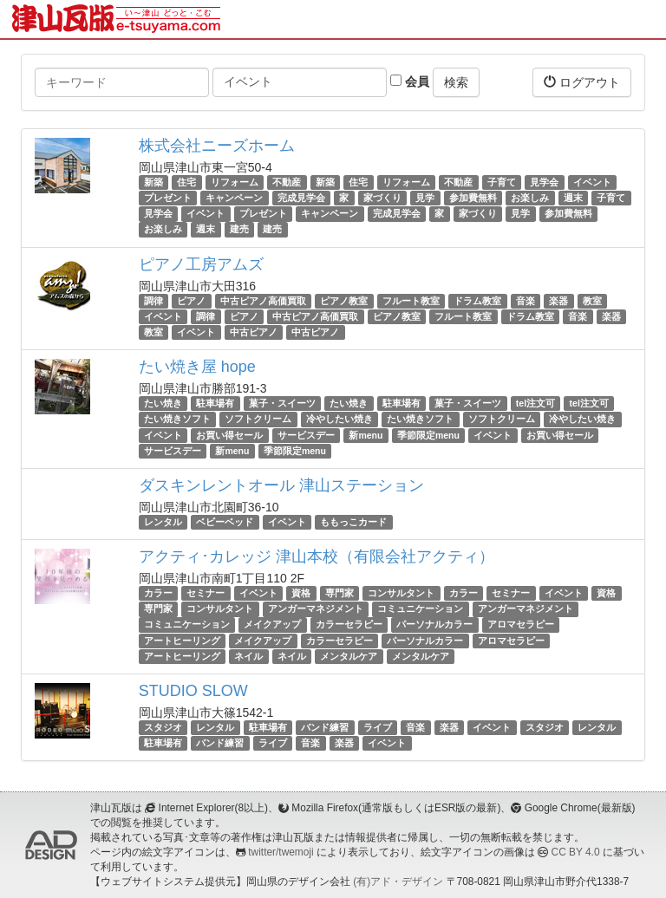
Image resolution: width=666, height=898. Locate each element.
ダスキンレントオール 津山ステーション (281, 485)
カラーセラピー (349, 625)
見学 (424, 197)
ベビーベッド (224, 522)
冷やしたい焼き (339, 418)
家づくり (382, 197)
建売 (239, 229)
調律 (153, 301)
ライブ (377, 727)
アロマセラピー (520, 625)
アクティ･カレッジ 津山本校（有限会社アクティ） (316, 556)
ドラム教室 (477, 301)
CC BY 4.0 (576, 852)
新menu (365, 435)
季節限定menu (428, 435)
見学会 (544, 182)
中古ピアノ (254, 332)
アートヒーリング (182, 640)
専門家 (339, 593)
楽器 (558, 301)
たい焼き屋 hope (197, 366)
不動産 (286, 182)
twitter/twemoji (280, 852)
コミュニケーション (420, 608)
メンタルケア (348, 656)
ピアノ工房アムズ (201, 264)
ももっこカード (353, 522)
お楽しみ (530, 197)
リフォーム (234, 182)
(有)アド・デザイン (398, 881)
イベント (592, 182)
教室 (592, 301)
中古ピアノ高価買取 (263, 301)
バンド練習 (325, 727)
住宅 (186, 182)
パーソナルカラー (434, 625)
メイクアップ (272, 625)
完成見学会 (301, 197)
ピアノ (191, 301)
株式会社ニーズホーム (217, 145)
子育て (501, 182)
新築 (153, 182)
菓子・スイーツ (282, 403)
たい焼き (163, 403)
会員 (409, 81)
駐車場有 (215, 403)
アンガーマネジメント (315, 608)
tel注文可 (535, 403)
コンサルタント (401, 593)
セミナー (205, 593)
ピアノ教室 (344, 301)
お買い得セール (229, 435)
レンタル (163, 522)
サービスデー (306, 435)
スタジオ (163, 727)
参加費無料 (473, 197)
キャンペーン (234, 197)
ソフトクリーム (258, 418)
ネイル (248, 656)
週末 (573, 197)
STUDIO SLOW (193, 691)
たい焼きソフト (177, 418)
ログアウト (582, 82)
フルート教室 (411, 301)
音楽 (525, 301)
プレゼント (168, 197)
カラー (158, 593)
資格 (300, 593)
